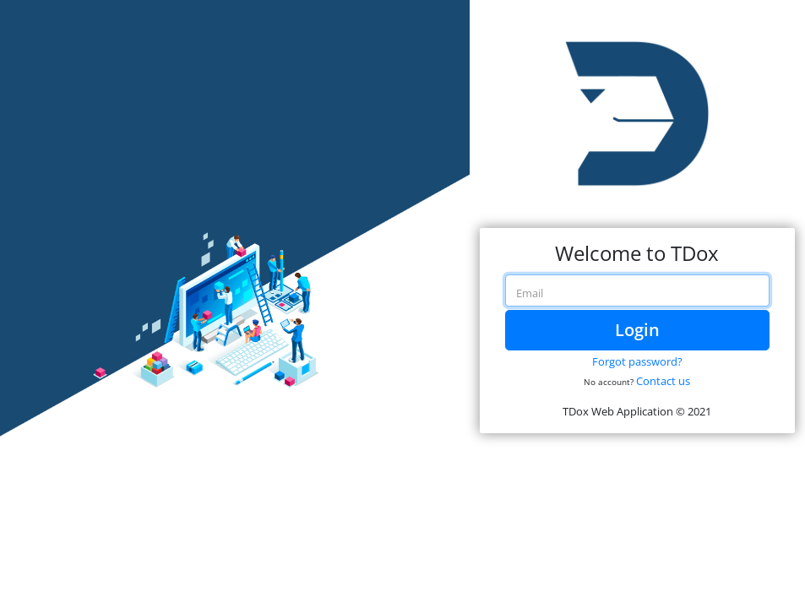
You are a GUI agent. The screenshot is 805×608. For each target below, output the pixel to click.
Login (637, 329)
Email (529, 293)
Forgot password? (637, 361)
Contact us (663, 380)
